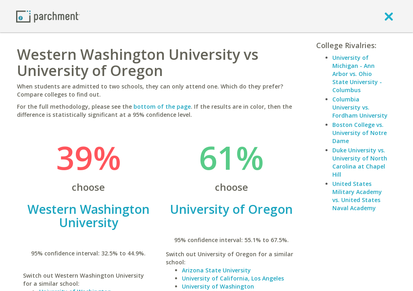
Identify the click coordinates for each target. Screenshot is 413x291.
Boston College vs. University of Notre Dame (359, 133)
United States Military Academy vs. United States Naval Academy (357, 196)
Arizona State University (216, 270)
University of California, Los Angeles (233, 278)
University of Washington (218, 286)
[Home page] (48, 16)
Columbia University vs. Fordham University (360, 107)
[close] (389, 16)
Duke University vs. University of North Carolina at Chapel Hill (359, 162)
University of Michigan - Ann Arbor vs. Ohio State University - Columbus (357, 74)
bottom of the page (162, 106)
